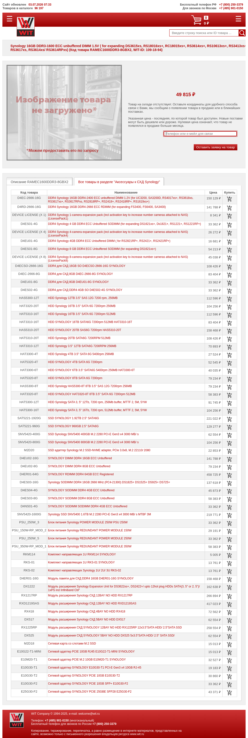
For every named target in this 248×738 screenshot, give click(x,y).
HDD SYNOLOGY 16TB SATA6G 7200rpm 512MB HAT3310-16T (90, 322)
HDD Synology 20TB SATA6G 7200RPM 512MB (79, 338)
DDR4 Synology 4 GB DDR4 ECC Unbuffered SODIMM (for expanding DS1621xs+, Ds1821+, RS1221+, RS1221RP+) (124, 224)
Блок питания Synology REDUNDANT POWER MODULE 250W (89, 538)
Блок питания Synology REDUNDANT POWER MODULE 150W (89, 530)
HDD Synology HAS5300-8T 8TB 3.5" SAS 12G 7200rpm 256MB (90, 386)
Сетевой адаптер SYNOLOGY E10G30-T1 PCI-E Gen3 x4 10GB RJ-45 (94, 667)
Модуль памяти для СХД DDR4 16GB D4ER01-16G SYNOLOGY (90, 578)
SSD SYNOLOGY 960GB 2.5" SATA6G (73, 426)
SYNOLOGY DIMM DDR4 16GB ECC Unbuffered (80, 458)
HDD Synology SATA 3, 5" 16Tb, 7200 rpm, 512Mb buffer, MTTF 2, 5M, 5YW (97, 410)
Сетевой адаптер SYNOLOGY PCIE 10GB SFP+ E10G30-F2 (88, 683)
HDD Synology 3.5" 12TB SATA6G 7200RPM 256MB (82, 346)
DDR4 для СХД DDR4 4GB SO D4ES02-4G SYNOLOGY (85, 290)
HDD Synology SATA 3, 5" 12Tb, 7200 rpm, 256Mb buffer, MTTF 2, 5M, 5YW (97, 402)
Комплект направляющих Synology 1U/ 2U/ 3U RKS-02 (84, 570)
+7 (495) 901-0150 (57, 720)
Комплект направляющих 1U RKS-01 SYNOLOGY (81, 562)
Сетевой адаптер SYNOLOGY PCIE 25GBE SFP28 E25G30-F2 (90, 691)
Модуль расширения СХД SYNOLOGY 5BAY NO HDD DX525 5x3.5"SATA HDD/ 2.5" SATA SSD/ (111, 635)
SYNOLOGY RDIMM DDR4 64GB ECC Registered (81, 474)
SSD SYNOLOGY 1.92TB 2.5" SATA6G (73, 418)
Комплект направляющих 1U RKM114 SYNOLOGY (82, 554)
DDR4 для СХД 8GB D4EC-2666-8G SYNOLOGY (80, 274)
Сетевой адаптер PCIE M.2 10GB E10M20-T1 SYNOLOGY (87, 659)
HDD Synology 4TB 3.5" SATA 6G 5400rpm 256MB (81, 354)
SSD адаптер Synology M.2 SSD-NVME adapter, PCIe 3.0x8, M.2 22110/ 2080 (99, 450)
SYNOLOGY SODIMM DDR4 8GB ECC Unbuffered (81, 498)
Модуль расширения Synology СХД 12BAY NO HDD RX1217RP (90, 595)
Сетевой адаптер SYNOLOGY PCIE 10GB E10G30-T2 (84, 675)
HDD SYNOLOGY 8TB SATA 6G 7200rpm (75, 378)
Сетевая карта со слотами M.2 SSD (72, 643)
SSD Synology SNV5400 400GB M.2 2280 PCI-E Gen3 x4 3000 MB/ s (93, 434)
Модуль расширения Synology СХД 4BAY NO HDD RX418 (86, 611)
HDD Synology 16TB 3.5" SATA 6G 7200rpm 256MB (82, 306)
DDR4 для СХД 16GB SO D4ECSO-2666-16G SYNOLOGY (86, 266)
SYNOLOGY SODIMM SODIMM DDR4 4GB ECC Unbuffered (87, 506)
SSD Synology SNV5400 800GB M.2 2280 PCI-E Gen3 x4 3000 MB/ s (93, 442)
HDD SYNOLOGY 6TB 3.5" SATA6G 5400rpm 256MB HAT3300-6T (91, 370)
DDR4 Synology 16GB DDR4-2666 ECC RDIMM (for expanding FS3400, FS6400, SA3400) (107, 207)
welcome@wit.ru (89, 713)
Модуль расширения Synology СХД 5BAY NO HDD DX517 (86, 619)
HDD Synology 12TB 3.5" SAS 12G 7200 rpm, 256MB (82, 298)
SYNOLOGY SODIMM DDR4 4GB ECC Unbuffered (81, 490)
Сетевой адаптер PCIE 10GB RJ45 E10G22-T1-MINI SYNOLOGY (91, 651)
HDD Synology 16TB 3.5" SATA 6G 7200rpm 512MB (82, 314)
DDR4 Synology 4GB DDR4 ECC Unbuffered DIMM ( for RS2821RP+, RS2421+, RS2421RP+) (109, 241)
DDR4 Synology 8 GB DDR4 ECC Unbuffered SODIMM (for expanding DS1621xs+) (102, 249)
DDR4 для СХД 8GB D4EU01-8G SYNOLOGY (78, 282)
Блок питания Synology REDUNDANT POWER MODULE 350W (89, 546)
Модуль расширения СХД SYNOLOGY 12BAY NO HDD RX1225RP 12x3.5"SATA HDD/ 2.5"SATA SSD (115, 627)
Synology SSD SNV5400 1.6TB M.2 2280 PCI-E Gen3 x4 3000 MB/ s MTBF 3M (99, 514)
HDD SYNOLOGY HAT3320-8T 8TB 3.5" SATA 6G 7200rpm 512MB (91, 394)
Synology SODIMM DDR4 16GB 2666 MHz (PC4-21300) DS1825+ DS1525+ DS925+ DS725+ (109, 482)
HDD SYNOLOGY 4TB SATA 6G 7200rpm (75, 362)
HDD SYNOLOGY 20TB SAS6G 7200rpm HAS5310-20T (84, 330)
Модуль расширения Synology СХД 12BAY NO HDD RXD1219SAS (92, 603)
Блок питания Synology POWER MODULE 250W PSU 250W (88, 522)
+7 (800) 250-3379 (104, 724)
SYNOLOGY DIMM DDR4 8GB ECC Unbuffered (79, 466)
